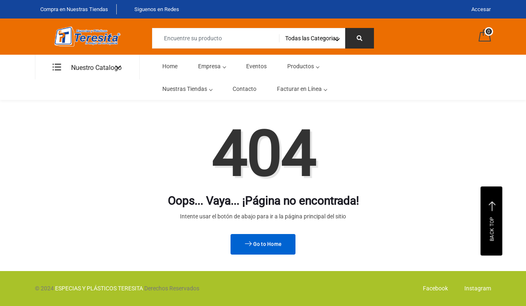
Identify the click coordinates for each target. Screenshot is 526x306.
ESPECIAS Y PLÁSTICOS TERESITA (99, 288)
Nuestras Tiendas (187, 89)
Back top (492, 221)
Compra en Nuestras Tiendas (73, 9)
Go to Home (263, 244)
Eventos (256, 66)
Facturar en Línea (302, 89)
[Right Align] (359, 38)
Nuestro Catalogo (87, 68)
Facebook (433, 288)
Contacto (244, 89)
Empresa (212, 66)
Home (170, 66)
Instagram (475, 288)
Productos (303, 66)
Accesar (481, 9)
